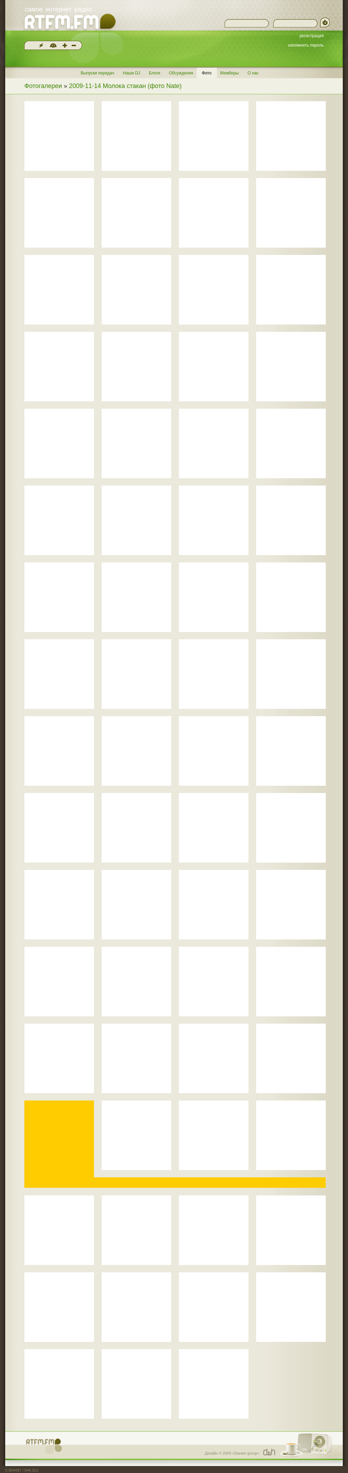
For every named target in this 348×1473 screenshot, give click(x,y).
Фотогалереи (43, 85)
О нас (253, 73)
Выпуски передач (97, 73)
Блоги (154, 73)
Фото (207, 73)
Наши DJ (131, 73)
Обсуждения (181, 73)
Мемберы (229, 73)
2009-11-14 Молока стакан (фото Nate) (125, 85)
